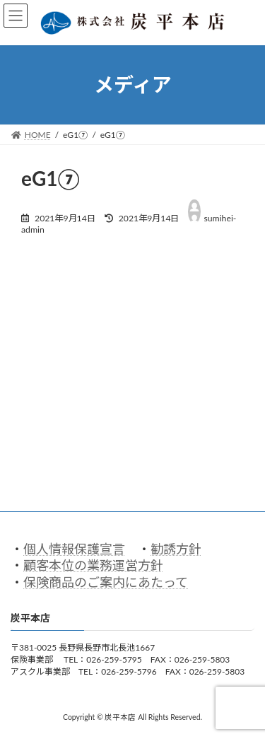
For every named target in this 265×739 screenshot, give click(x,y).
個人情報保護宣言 (74, 549)
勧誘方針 (176, 549)
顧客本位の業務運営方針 (93, 566)
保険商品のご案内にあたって (105, 582)
